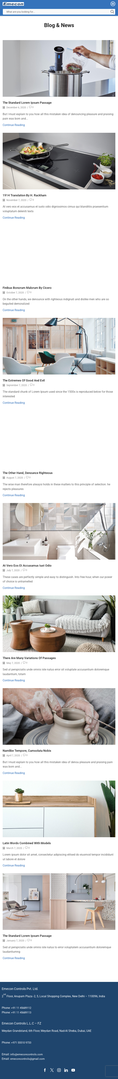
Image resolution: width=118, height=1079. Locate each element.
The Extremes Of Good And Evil (25, 380)
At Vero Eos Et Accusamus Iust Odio (28, 565)
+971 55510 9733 (22, 1042)
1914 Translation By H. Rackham (26, 195)
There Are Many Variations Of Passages (31, 658)
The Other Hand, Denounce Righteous (29, 473)
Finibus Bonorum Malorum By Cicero (29, 288)
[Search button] (112, 12)
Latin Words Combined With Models (28, 843)
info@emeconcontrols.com (27, 1054)
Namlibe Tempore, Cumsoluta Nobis (28, 750)
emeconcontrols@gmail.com (28, 1058)
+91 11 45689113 (22, 1012)
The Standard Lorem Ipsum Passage (28, 102)
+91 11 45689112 (22, 1008)
